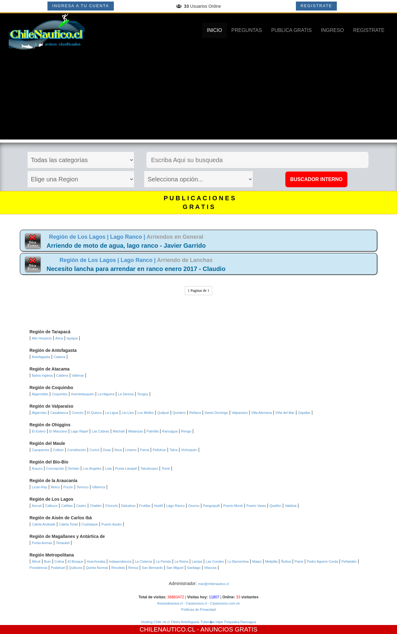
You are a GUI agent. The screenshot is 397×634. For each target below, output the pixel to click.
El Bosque (75, 561)
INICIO (214, 30)
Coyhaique (90, 524)
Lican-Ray (39, 487)
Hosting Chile (151, 622)
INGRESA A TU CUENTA (80, 5)
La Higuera (106, 394)
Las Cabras (100, 431)
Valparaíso (240, 413)
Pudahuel (58, 568)
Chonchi (111, 506)
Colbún (58, 450)
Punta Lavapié (126, 468)
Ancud (37, 506)
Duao (107, 450)
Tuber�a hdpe (211, 622)
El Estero (39, 431)
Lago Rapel (79, 431)
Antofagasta (41, 357)
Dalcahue (128, 506)
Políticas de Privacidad (198, 609)
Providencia (38, 568)
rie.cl (166, 622)
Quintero (179, 413)
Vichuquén (189, 450)
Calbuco (51, 506)
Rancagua (170, 431)
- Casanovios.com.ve (223, 603)
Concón (77, 413)
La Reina (181, 561)
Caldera (62, 375)
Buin (47, 561)
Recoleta (118, 568)
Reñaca (195, 413)
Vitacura (210, 568)
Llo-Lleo (128, 413)
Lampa (197, 561)
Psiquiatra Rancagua (240, 622)
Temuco (83, 487)
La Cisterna (143, 561)
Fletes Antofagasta (185, 622)
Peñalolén (349, 561)
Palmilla (153, 431)
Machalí (119, 431)
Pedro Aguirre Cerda (322, 561)
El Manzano (58, 431)
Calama (59, 357)
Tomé (166, 468)
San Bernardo (152, 568)
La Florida (163, 561)
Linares (130, 450)
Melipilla (271, 561)
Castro (81, 506)
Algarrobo (39, 413)
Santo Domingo (216, 413)
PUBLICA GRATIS (291, 30)
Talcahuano (149, 468)
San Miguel (174, 568)
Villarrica (98, 487)
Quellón (275, 506)
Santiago (193, 568)
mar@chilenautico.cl (213, 584)
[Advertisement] (198, 96)
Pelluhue (159, 450)
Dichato (73, 468)
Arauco (37, 468)
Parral (144, 450)
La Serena (126, 394)
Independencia (120, 561)
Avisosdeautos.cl (170, 603)
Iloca (118, 450)
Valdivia (291, 506)
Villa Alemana (261, 413)
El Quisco (94, 413)
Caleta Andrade (44, 524)
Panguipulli (211, 506)
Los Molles (145, 413)
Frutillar (145, 506)
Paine (299, 561)
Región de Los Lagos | (79, 237)
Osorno (193, 506)
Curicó (94, 450)
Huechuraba (96, 561)
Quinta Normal (97, 568)
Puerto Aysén (111, 524)
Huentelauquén (82, 394)
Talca (174, 450)
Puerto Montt (233, 506)
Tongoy (142, 394)
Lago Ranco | (128, 237)
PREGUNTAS (246, 30)
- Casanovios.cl (195, 603)
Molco (55, 487)
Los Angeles (92, 468)
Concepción (55, 468)
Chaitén (95, 506)
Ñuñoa (286, 561)
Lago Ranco (175, 506)
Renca (133, 568)
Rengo (186, 431)
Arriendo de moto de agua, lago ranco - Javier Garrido (126, 245)
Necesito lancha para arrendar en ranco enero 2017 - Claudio (136, 268)
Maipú (256, 561)
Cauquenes (40, 450)
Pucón (68, 487)
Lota (108, 468)
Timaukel (62, 543)
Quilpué (163, 413)
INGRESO (332, 30)
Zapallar (304, 413)
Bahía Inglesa (42, 375)
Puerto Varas (256, 506)
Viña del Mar (285, 413)
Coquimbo (59, 394)
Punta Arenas (42, 543)
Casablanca (59, 413)
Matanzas (135, 431)
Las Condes (215, 561)
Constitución (76, 450)
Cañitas (67, 506)
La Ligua (111, 413)
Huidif (158, 506)
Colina (59, 561)
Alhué (36, 561)
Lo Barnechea (238, 561)
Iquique (72, 338)
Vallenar (78, 375)
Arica (59, 338)
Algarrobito (40, 394)
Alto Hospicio (42, 338)
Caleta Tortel (68, 524)
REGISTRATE (316, 5)
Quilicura (75, 568)
